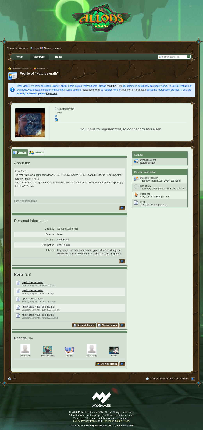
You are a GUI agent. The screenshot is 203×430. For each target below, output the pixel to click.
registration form (91, 89)
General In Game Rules (115, 420)
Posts (19, 274)
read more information (133, 89)
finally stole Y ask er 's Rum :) (38, 306)
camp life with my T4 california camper (91, 253)
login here (51, 93)
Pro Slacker (63, 244)
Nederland (63, 239)
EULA (76, 420)
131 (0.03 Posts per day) (153, 204)
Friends (20, 338)
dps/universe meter (32, 282)
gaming (117, 253)
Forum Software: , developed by (101, 425)
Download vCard (148, 160)
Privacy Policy (89, 420)
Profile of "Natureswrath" (39, 73)
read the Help (114, 86)
